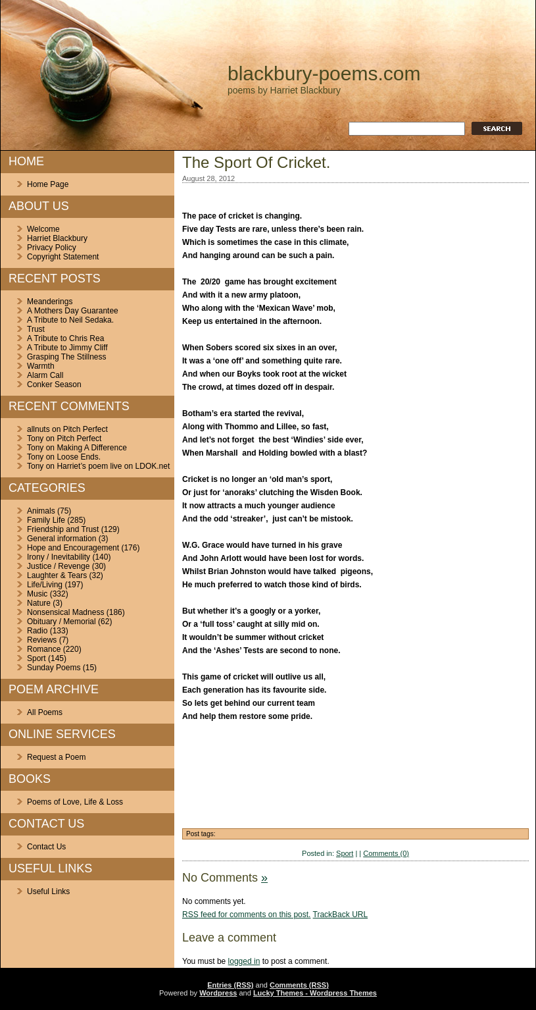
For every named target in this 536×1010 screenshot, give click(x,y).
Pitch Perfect (85, 429)
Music (37, 593)
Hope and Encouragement (73, 547)
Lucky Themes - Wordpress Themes (315, 993)
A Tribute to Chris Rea (65, 338)
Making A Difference (92, 447)
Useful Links (48, 891)
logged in (244, 961)
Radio (37, 630)
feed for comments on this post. (246, 914)
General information (61, 538)
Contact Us (46, 846)
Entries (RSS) (230, 985)
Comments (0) (386, 853)
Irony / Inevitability (58, 557)
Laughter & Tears (57, 575)
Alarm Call (45, 375)
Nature (39, 603)
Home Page (47, 184)
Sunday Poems (53, 667)
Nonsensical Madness (65, 612)
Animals (41, 511)
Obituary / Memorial (61, 621)
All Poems (44, 712)
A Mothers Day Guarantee (72, 310)
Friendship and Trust (63, 529)
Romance (44, 649)
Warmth (41, 366)
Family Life (46, 520)
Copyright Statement (63, 256)
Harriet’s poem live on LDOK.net (113, 466)
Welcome (43, 229)
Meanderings (49, 301)
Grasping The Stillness (67, 356)
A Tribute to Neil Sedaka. (70, 320)
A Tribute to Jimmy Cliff (67, 347)
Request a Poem (56, 757)
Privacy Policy (51, 247)
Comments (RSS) (299, 985)
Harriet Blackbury (57, 238)
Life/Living (44, 584)
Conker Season (54, 384)
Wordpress (218, 993)
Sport (36, 658)
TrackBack (340, 914)
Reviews (42, 640)
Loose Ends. (79, 457)
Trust (36, 329)
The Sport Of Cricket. (256, 162)
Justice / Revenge (58, 566)
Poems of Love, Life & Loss (75, 802)
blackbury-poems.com (324, 73)
